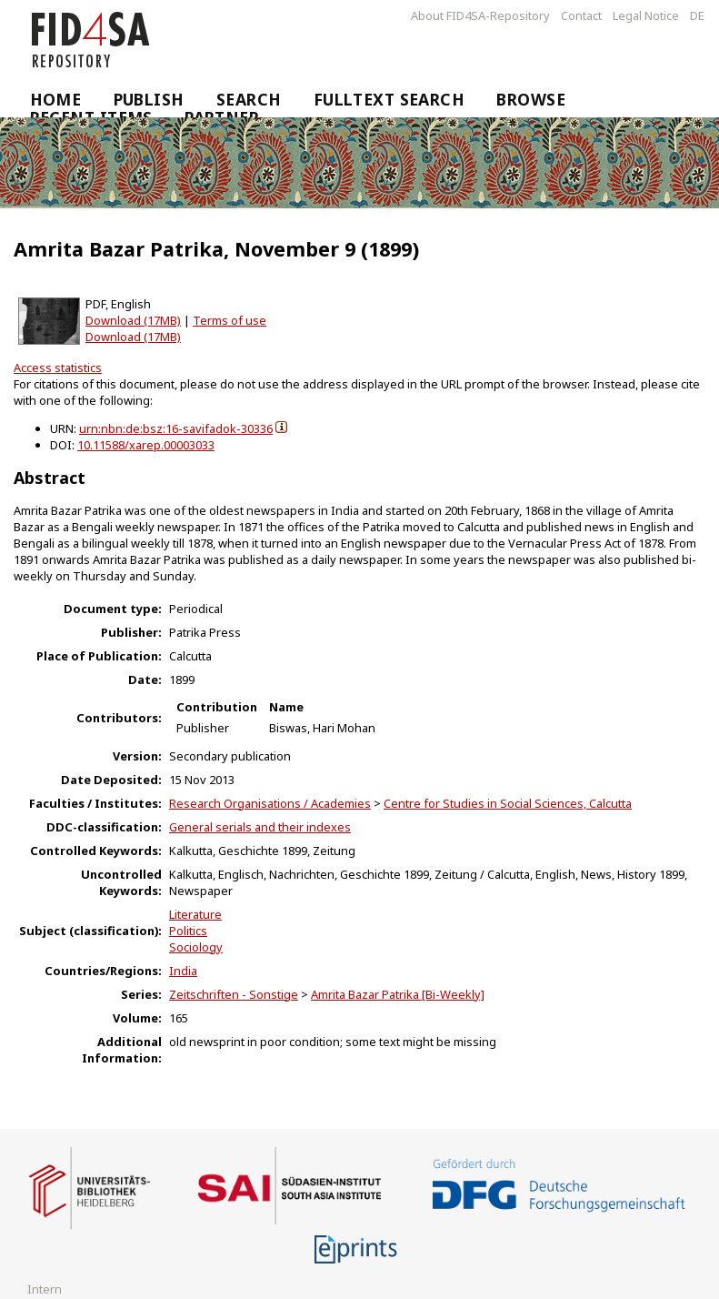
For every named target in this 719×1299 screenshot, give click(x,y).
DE (697, 15)
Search (249, 99)
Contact (581, 15)
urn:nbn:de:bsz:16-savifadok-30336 (176, 428)
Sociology (196, 947)
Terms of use (229, 320)
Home (56, 99)
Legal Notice (646, 15)
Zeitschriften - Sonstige (233, 994)
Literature (195, 914)
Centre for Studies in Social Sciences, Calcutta (508, 803)
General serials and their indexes (260, 827)
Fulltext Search (389, 99)
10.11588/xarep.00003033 (146, 445)
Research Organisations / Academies (270, 803)
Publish (149, 99)
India (183, 970)
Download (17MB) (133, 320)
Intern (44, 1289)
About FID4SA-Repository (480, 15)
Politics (188, 930)
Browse (530, 99)
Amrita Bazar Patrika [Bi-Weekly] (397, 994)
